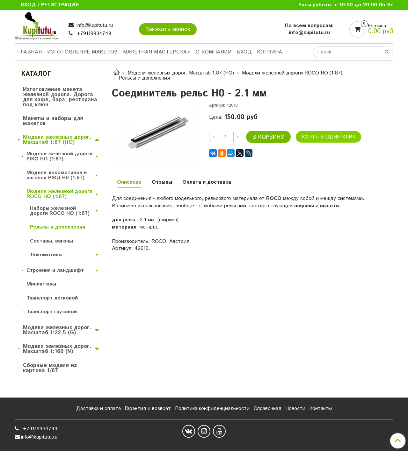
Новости (295, 408)
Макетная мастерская (157, 52)
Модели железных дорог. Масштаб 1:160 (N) (57, 348)
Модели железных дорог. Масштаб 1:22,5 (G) (57, 330)
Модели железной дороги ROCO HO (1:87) (292, 73)
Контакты (320, 408)
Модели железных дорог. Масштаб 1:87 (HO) (180, 73)
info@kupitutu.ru (94, 25)
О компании (213, 52)
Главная (29, 52)
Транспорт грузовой (51, 311)
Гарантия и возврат (148, 408)
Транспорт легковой (52, 298)
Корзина (269, 52)
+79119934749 (93, 33)
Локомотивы (46, 254)
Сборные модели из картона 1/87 (50, 368)
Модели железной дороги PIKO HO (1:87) (59, 156)
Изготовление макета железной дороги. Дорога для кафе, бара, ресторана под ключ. (60, 97)
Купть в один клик (328, 137)
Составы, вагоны (51, 241)
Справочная (267, 408)
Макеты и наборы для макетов (53, 121)
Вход (244, 52)
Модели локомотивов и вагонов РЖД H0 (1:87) (56, 175)
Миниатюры (41, 284)
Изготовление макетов (82, 52)
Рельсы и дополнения (144, 78)
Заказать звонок (167, 29)
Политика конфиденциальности (212, 408)
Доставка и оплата (98, 408)
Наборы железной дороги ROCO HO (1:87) (60, 211)
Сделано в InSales (372, 432)
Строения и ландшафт (55, 270)
